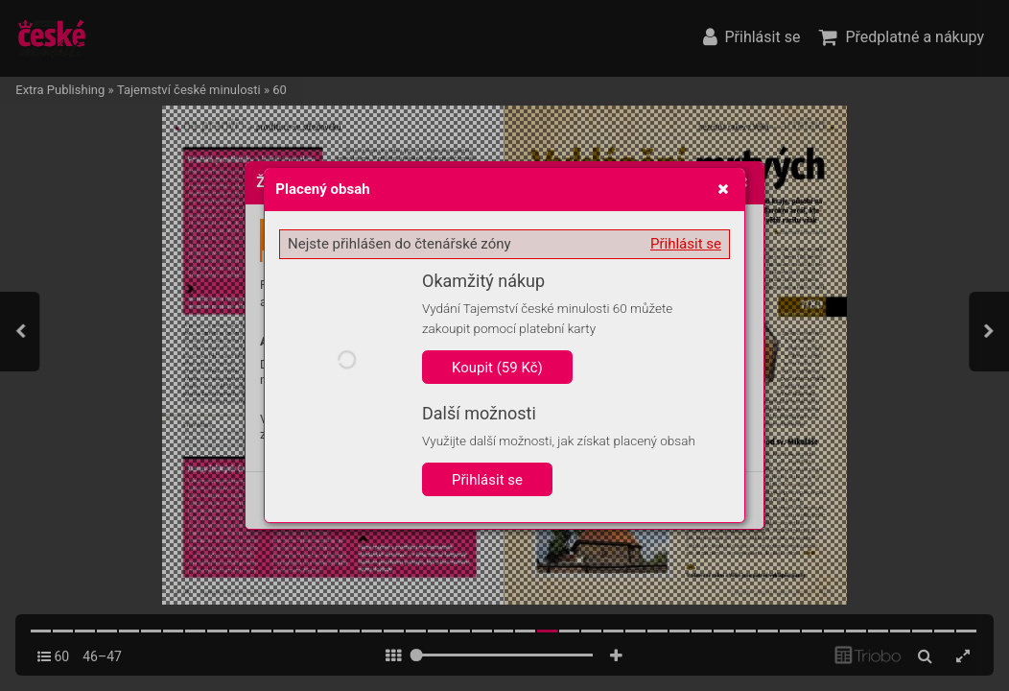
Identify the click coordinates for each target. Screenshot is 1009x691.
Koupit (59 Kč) (497, 367)
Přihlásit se (685, 243)
